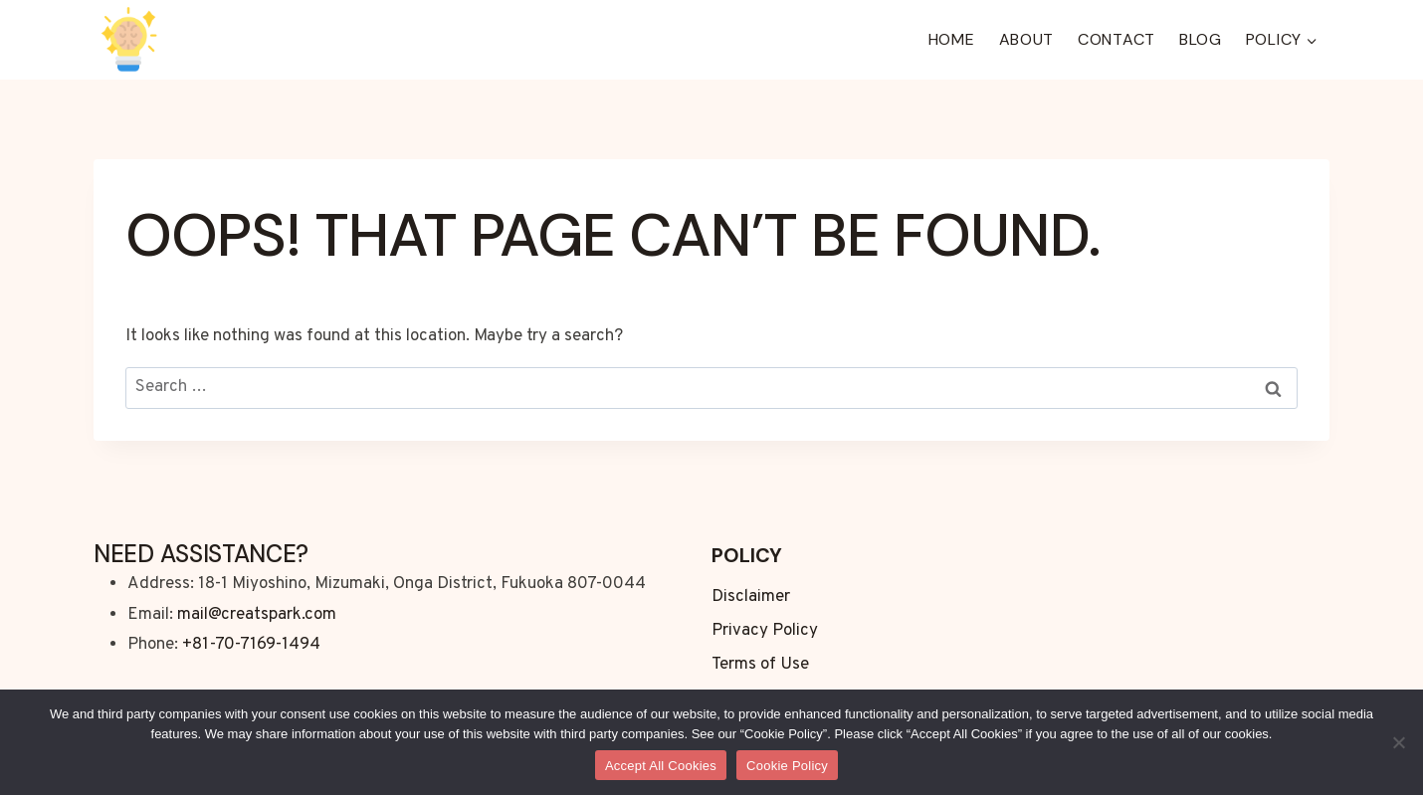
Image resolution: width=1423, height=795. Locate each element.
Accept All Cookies (660, 765)
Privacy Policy (765, 631)
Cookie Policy (787, 765)
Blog (1200, 39)
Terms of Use (760, 665)
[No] (1398, 742)
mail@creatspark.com (256, 615)
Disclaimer (751, 597)
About (1027, 39)
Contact (1116, 39)
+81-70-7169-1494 (251, 645)
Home (951, 39)
